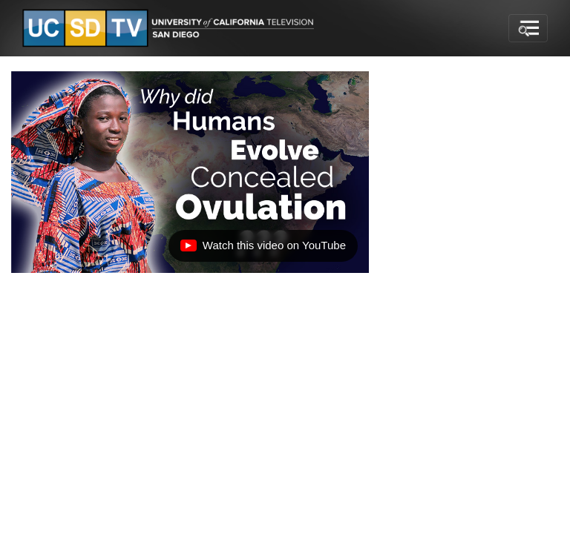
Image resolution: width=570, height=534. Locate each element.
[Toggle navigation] (528, 28)
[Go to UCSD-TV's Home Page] (170, 28)
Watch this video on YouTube (263, 249)
